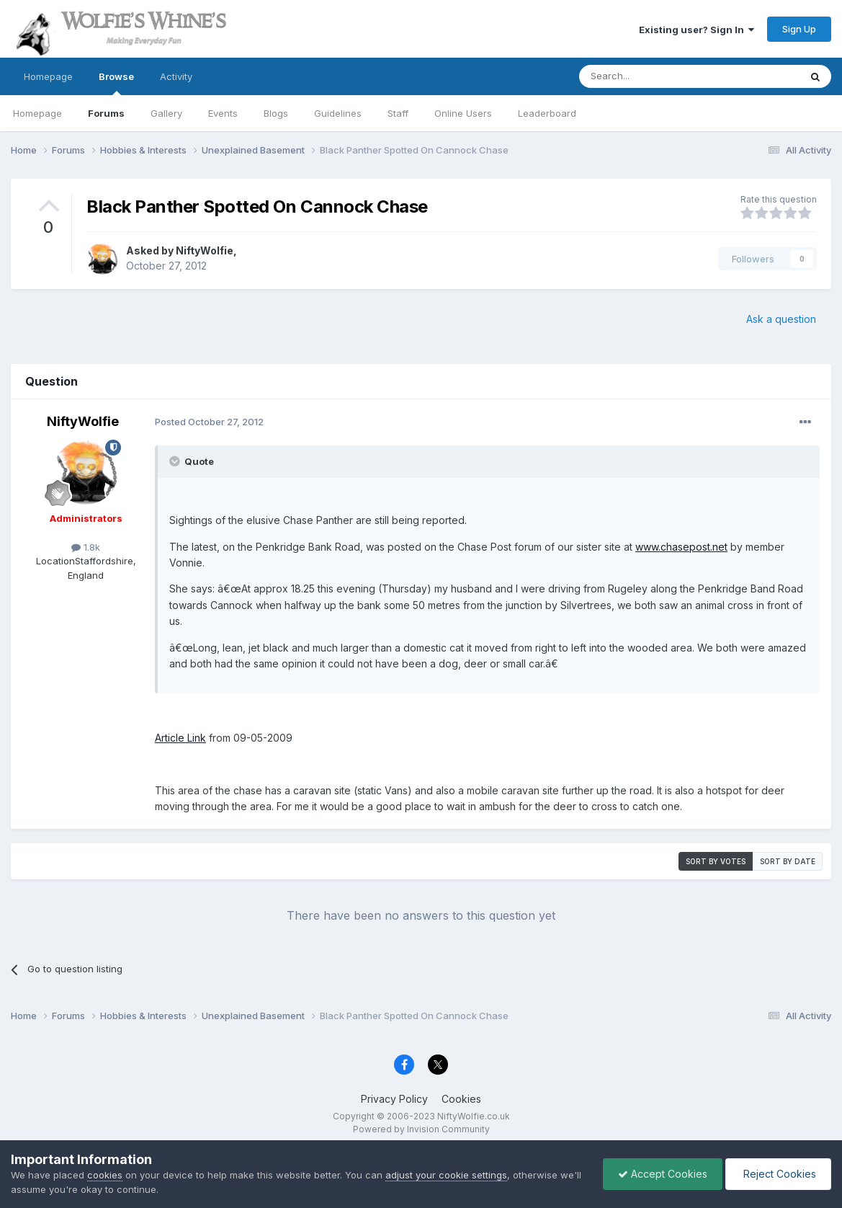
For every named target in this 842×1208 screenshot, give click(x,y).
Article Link (180, 738)
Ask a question (781, 319)
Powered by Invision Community (421, 1129)
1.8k (85, 547)
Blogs (276, 113)
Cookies (461, 1099)
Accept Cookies (662, 1174)
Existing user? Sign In (696, 29)
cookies (104, 1175)
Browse (116, 83)
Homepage (48, 76)
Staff (398, 113)
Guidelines (338, 113)
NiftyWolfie (204, 250)
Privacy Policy (394, 1099)
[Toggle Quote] (175, 461)
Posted (209, 421)
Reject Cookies (778, 1174)
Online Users (463, 113)
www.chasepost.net (681, 547)
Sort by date (787, 861)
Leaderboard (547, 113)
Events (223, 113)
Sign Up (799, 29)
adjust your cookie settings (446, 1175)
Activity (176, 76)
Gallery (166, 113)
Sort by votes (715, 861)
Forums (106, 113)
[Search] (652, 76)
